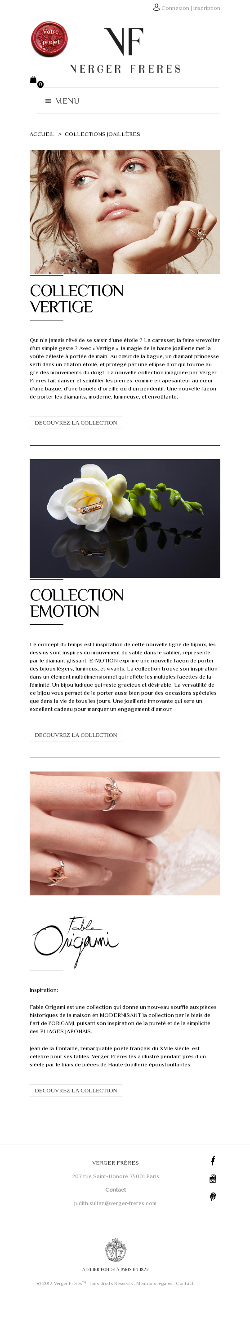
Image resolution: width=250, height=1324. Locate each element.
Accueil (36, 134)
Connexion (181, 7)
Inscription (212, 7)
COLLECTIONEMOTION (70, 618)
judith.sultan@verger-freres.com (115, 1225)
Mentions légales (154, 1306)
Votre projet (45, 36)
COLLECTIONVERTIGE (70, 305)
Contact (184, 1306)
